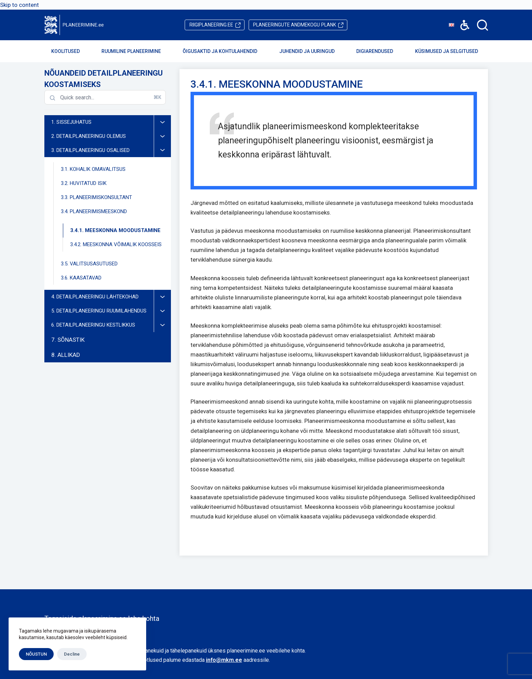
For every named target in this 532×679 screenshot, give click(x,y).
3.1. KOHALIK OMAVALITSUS (93, 169)
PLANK (294, 25)
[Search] (482, 25)
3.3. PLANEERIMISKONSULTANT (96, 197)
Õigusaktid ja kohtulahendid (225, 51)
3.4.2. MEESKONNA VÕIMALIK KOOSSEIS (116, 244)
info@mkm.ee (224, 660)
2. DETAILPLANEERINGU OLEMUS (111, 136)
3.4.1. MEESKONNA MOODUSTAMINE (115, 230)
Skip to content (19, 4)
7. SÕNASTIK (68, 339)
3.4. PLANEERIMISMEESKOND (116, 211)
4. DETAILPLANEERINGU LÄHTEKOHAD (111, 297)
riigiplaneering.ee (211, 25)
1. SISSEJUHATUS (111, 122)
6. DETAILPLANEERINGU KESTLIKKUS (111, 325)
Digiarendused (379, 51)
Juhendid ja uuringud (311, 51)
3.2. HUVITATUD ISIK (84, 183)
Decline (72, 654)
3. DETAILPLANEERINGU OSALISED (111, 150)
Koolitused (70, 51)
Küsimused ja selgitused (451, 51)
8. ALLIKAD (65, 354)
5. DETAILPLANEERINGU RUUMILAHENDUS (111, 311)
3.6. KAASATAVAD (81, 278)
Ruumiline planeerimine (135, 51)
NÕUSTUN (36, 654)
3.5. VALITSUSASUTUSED (89, 264)
